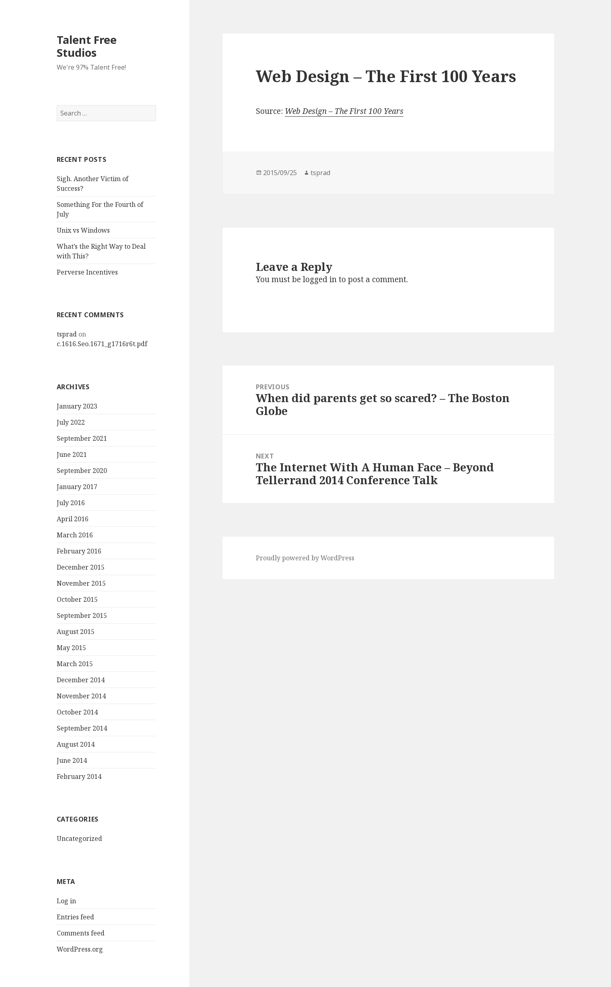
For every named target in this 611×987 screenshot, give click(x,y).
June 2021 (72, 454)
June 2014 (72, 760)
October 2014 (77, 712)
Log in (66, 900)
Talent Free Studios (87, 46)
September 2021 (82, 438)
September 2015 (82, 615)
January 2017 (77, 486)
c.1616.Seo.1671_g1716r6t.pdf (102, 343)
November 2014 (81, 696)
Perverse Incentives (87, 272)
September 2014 (82, 728)
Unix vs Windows (83, 230)
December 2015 (81, 567)
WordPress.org (80, 949)
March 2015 (75, 663)
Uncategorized (79, 838)
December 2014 (81, 679)
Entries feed (75, 917)
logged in (320, 279)
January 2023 (77, 406)
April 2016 (72, 518)
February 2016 (79, 551)
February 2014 (79, 776)
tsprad (67, 334)
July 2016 (71, 502)
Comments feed (81, 933)
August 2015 (76, 631)
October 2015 (77, 599)
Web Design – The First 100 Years (344, 111)
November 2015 (81, 583)
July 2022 (71, 422)
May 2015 (71, 647)
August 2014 (76, 744)
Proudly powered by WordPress (305, 557)
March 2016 (75, 535)
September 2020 (82, 470)
